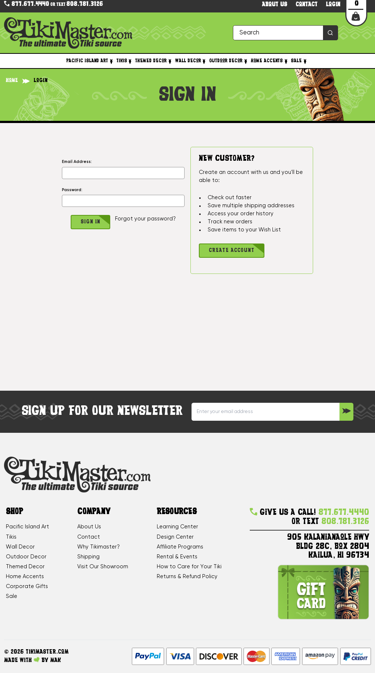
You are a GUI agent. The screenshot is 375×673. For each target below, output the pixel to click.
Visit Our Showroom (102, 566)
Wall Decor (191, 61)
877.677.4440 (26, 4)
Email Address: (77, 162)
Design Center (175, 537)
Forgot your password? (145, 219)
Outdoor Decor (228, 61)
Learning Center (177, 526)
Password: (72, 190)
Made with (22, 660)
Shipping (88, 556)
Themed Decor (153, 61)
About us (274, 5)
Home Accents (270, 61)
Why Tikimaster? (98, 547)
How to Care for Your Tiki (189, 566)
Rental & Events (177, 556)
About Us (89, 526)
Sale (299, 61)
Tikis (124, 61)
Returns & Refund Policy (187, 576)
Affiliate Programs (180, 547)
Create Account (232, 250)
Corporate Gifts (27, 586)
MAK (55, 660)
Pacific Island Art (90, 61)
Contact (307, 5)
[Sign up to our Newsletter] (346, 412)
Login (333, 5)
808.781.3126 (84, 4)
